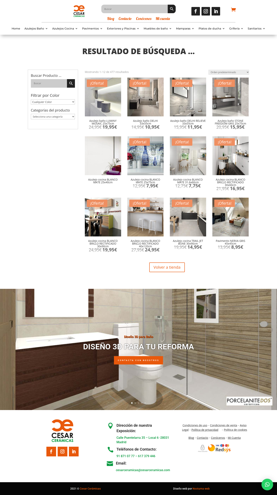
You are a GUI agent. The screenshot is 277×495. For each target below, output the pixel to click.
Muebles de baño (156, 28)
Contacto (125, 19)
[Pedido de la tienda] (228, 72)
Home (16, 28)
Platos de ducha (210, 28)
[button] (267, 484)
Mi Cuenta (234, 438)
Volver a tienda (167, 267)
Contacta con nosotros (138, 364)
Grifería (234, 28)
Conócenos (143, 19)
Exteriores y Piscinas (121, 28)
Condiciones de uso (195, 425)
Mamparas (183, 28)
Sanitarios (254, 28)
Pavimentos (90, 28)
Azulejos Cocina (63, 28)
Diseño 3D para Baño (138, 340)
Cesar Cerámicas (90, 488)
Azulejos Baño (34, 28)
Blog (110, 19)
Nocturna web (201, 488)
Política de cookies (235, 430)
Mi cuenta (162, 19)
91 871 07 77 (125, 456)
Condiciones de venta (223, 425)
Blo (191, 438)
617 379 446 (146, 456)
